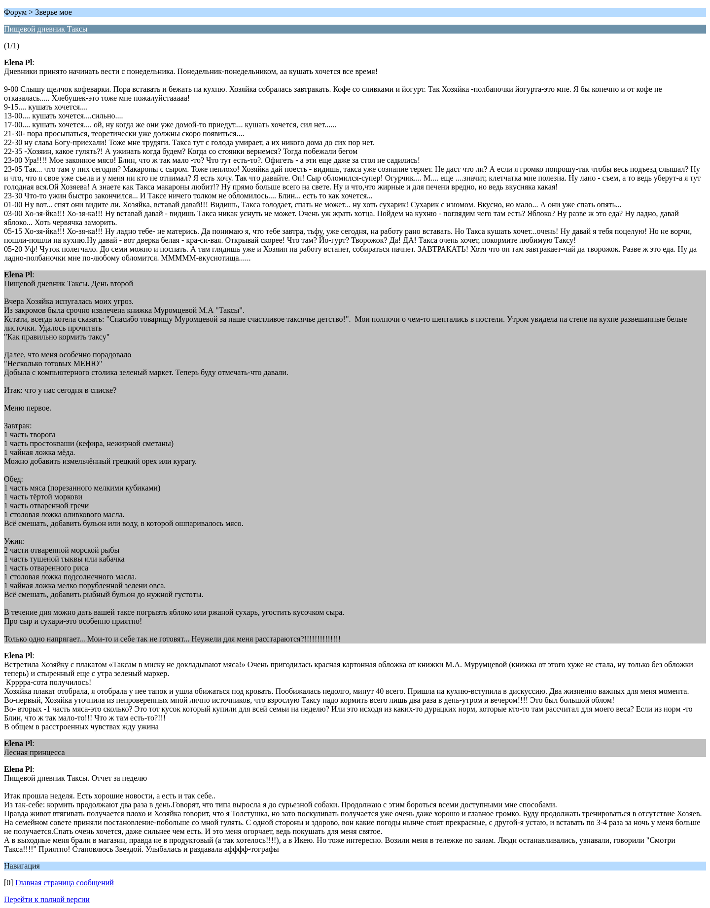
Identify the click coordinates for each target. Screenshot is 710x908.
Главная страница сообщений (64, 882)
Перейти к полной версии (47, 899)
